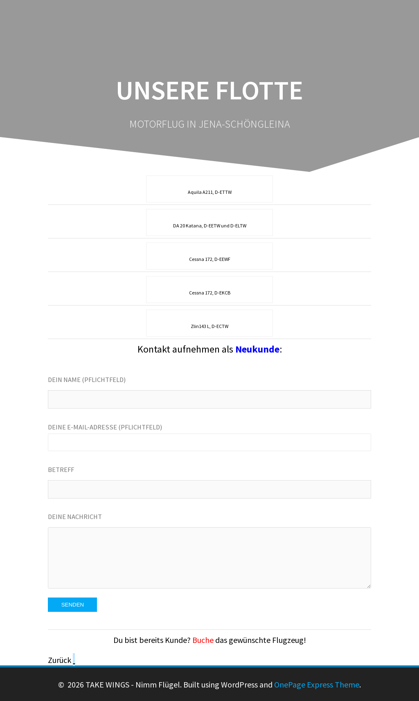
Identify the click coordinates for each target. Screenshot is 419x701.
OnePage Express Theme (316, 684)
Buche (203, 640)
